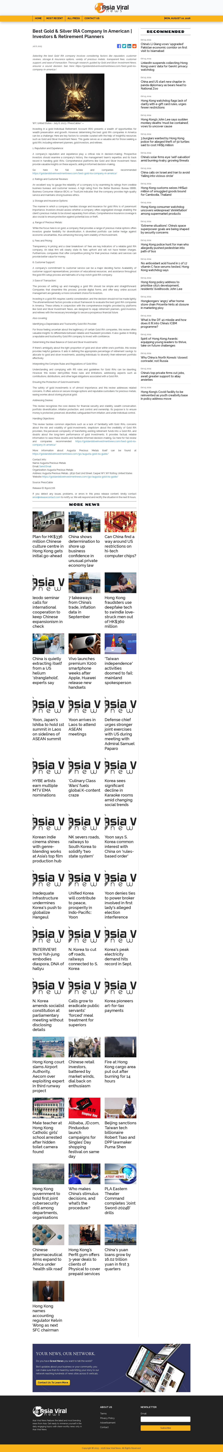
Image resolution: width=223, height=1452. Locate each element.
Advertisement (108, 1422)
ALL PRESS (74, 18)
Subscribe (165, 1428)
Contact (104, 1427)
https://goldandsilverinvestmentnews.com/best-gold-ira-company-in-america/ (75, 173)
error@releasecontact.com (46, 497)
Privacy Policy (107, 1418)
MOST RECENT (54, 18)
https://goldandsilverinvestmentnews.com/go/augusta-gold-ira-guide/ (71, 454)
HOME (38, 18)
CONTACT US (91, 18)
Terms (103, 1413)
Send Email (45, 466)
